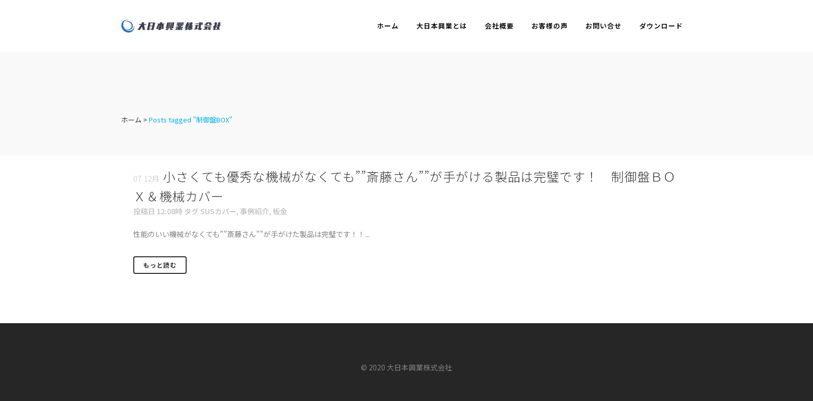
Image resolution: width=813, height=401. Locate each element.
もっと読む (160, 264)
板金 (280, 211)
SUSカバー (218, 211)
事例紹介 (254, 211)
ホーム (131, 120)
